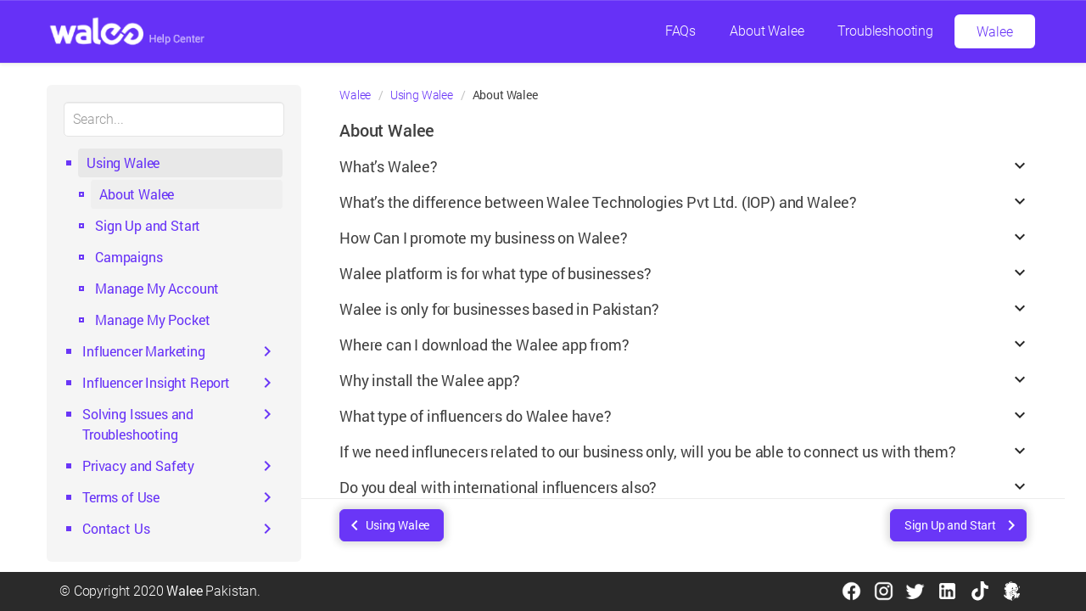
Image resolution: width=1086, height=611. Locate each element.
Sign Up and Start (147, 225)
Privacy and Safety (138, 465)
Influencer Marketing (143, 351)
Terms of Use (121, 497)
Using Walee (123, 162)
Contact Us (115, 528)
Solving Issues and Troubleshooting (137, 424)
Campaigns (129, 257)
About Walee (766, 31)
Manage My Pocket (152, 319)
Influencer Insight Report (156, 382)
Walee (994, 32)
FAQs (680, 31)
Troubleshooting (885, 31)
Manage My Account (157, 288)
